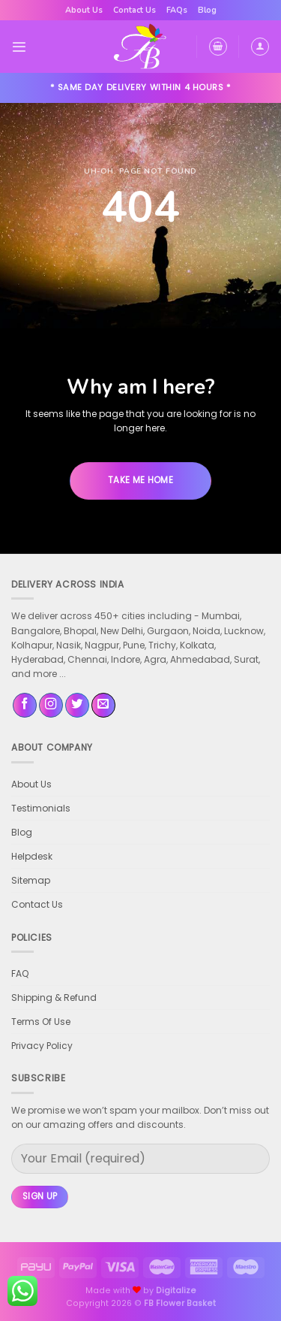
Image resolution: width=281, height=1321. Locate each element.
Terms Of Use (40, 1021)
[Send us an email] (103, 705)
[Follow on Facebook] (25, 705)
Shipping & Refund (54, 997)
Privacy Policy (42, 1045)
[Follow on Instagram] (51, 705)
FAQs (176, 10)
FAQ (19, 973)
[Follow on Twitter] (77, 705)
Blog (207, 10)
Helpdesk (31, 856)
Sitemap (30, 880)
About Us (84, 10)
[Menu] (19, 47)
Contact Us (134, 10)
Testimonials (40, 808)
